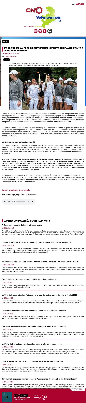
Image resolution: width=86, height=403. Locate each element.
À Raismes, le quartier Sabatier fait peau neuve (22, 225)
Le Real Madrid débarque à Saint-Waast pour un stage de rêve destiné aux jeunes (36, 242)
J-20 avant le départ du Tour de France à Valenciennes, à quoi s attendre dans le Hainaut (39, 379)
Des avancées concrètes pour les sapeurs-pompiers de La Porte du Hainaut (34, 326)
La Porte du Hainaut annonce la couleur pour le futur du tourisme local (32, 344)
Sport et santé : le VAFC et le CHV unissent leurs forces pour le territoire (32, 361)
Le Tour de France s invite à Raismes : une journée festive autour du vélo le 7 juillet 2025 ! (40, 295)
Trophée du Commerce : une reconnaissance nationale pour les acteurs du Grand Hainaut (40, 262)
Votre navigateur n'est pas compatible (18, 202)
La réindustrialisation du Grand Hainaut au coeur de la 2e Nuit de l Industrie (34, 311)
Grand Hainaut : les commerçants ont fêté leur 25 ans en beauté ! (29, 279)
